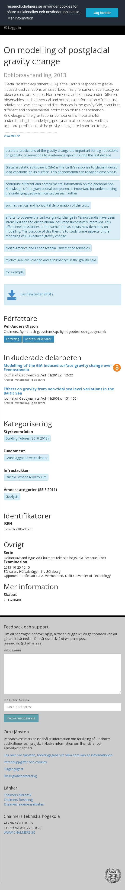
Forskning (12, 339)
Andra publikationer (38, 339)
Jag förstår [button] (102, 13)
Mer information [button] (20, 18)
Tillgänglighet (13, 769)
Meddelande (12, 650)
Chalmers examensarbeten (24, 804)
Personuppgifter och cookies (25, 762)
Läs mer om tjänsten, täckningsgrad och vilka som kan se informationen (58, 755)
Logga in (12, 27)
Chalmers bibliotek (17, 795)
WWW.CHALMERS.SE (19, 832)
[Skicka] (21, 718)
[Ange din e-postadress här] (62, 707)
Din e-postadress (16, 700)
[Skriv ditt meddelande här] (62, 674)
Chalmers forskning (18, 799)
